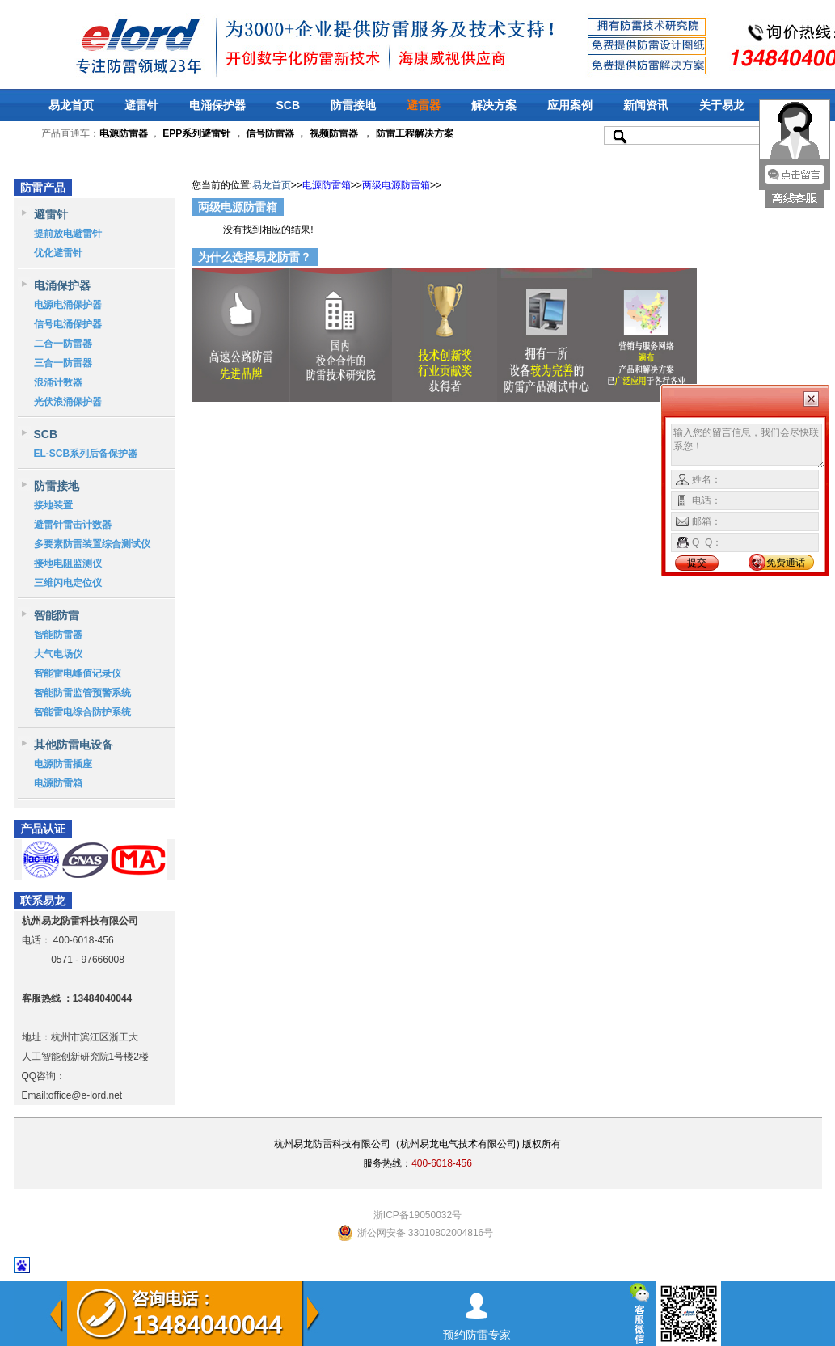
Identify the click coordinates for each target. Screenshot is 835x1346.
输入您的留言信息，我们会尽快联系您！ (748, 446)
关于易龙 (721, 105)
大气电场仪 (58, 654)
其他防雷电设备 (73, 744)
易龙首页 (71, 105)
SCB (288, 105)
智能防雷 (56, 615)
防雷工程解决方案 (413, 133)
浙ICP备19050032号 (417, 1215)
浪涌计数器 (58, 382)
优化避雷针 (58, 253)
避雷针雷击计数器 (73, 524)
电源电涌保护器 (68, 304)
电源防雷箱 (58, 783)
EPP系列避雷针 (196, 133)
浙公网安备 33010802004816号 (425, 1232)
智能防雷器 (58, 634)
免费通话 (785, 562)
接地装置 (53, 505)
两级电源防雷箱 (396, 185)
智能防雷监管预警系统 (82, 692)
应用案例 (570, 105)
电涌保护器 (217, 105)
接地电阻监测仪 (68, 563)
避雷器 (424, 105)
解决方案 (494, 105)
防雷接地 (353, 105)
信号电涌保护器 (68, 324)
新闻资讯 (645, 105)
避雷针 (141, 105)
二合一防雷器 (63, 343)
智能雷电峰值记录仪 (77, 673)
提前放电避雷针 (68, 233)
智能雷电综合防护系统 (82, 712)
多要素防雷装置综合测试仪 (92, 544)
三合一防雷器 (63, 363)
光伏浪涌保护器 (68, 401)
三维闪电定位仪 (68, 583)
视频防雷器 (334, 133)
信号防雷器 (270, 133)
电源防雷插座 (63, 764)
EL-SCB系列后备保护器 (86, 453)
